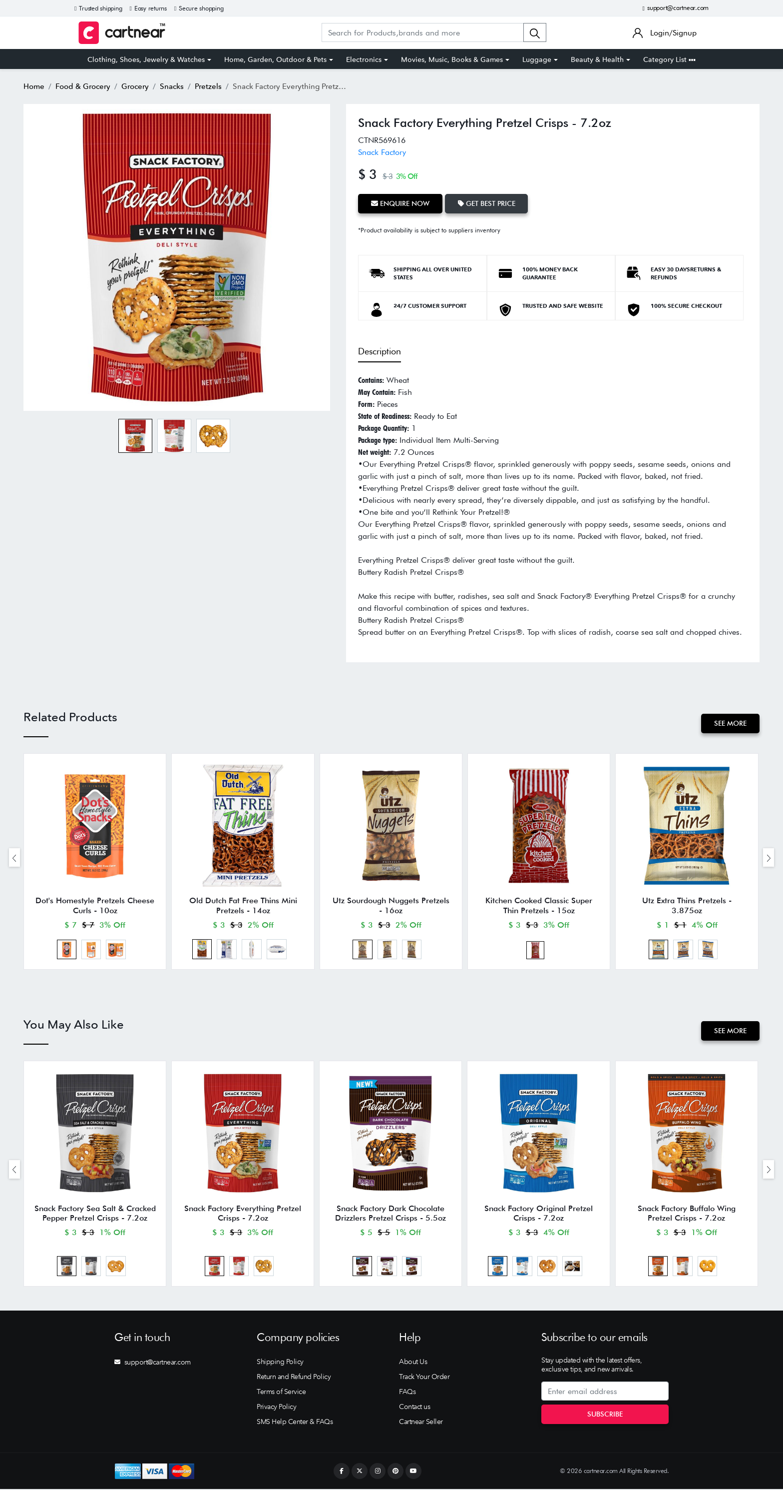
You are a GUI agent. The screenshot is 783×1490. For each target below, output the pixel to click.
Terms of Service (281, 1392)
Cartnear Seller (421, 1422)
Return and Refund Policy (294, 1377)
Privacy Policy (276, 1407)
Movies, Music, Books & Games (452, 59)
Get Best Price (486, 203)
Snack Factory (382, 152)
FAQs (407, 1392)
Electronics (364, 59)
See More (730, 723)
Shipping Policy (280, 1362)
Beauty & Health (597, 59)
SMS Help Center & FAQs (295, 1422)
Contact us (414, 1407)
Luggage (536, 59)
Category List (669, 59)
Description (379, 351)
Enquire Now (400, 203)
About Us (413, 1362)
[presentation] (14, 858)
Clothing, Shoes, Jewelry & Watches (146, 59)
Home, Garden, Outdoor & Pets (275, 59)
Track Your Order (424, 1377)
